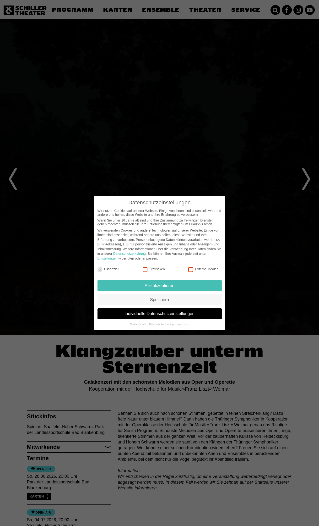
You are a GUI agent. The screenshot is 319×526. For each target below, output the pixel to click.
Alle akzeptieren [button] (159, 285)
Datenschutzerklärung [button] (161, 324)
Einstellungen (107, 258)
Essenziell (108, 269)
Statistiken (154, 269)
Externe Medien (203, 269)
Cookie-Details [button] (138, 324)
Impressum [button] (183, 324)
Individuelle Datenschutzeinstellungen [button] (159, 313)
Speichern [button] (159, 299)
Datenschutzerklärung (129, 253)
